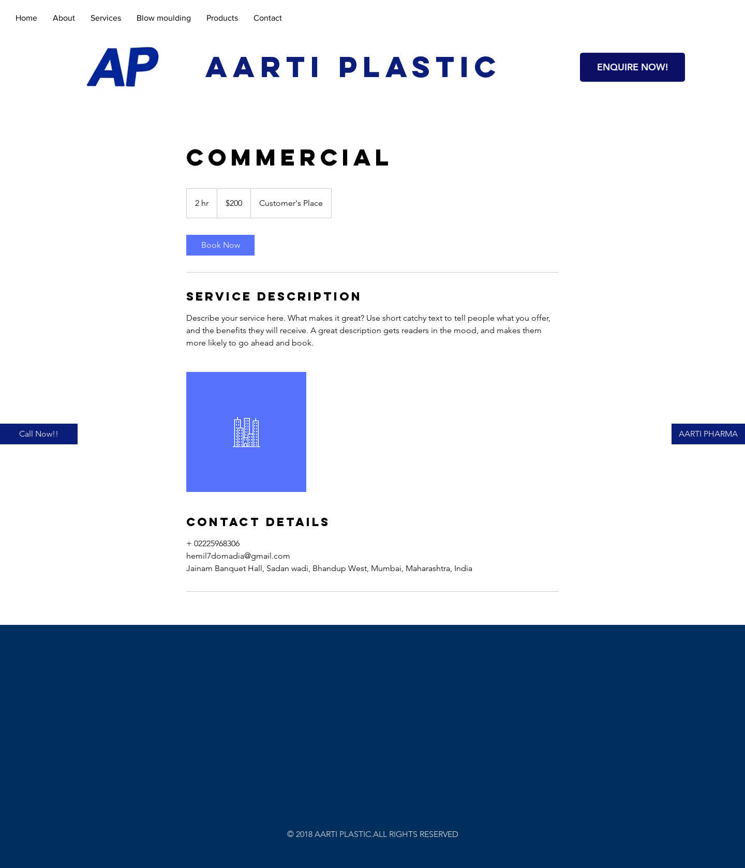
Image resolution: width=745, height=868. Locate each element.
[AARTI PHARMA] (708, 434)
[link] (220, 245)
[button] (632, 67)
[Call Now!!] (39, 434)
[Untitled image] (246, 432)
